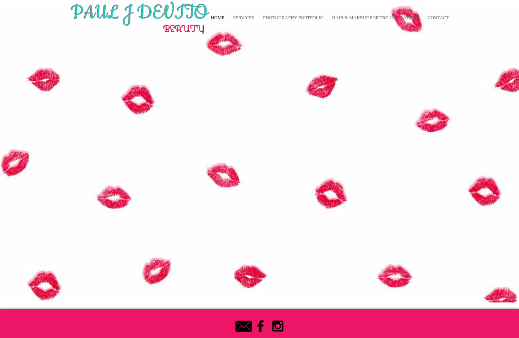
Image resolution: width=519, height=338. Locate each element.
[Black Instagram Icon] (278, 326)
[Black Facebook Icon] (260, 326)
